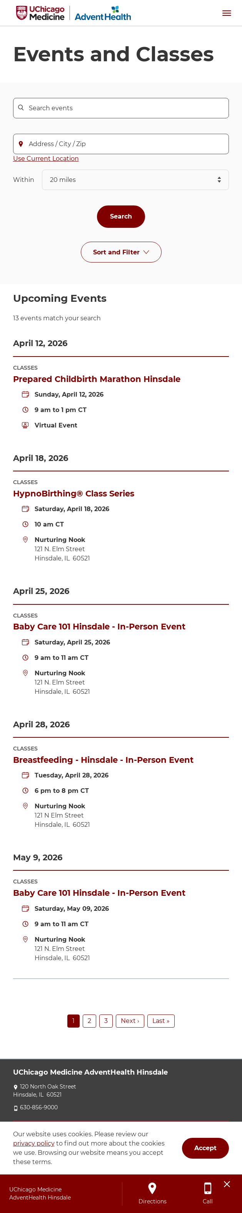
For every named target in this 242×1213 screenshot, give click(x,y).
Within (23, 179)
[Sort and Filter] (121, 252)
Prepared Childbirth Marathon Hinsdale (96, 379)
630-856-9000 (39, 1107)
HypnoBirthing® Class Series (73, 493)
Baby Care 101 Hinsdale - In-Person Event (99, 626)
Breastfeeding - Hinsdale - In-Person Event (103, 760)
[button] (226, 12)
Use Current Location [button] (46, 158)
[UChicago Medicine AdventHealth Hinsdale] (73, 13)
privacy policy (34, 1143)
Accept (205, 1148)
